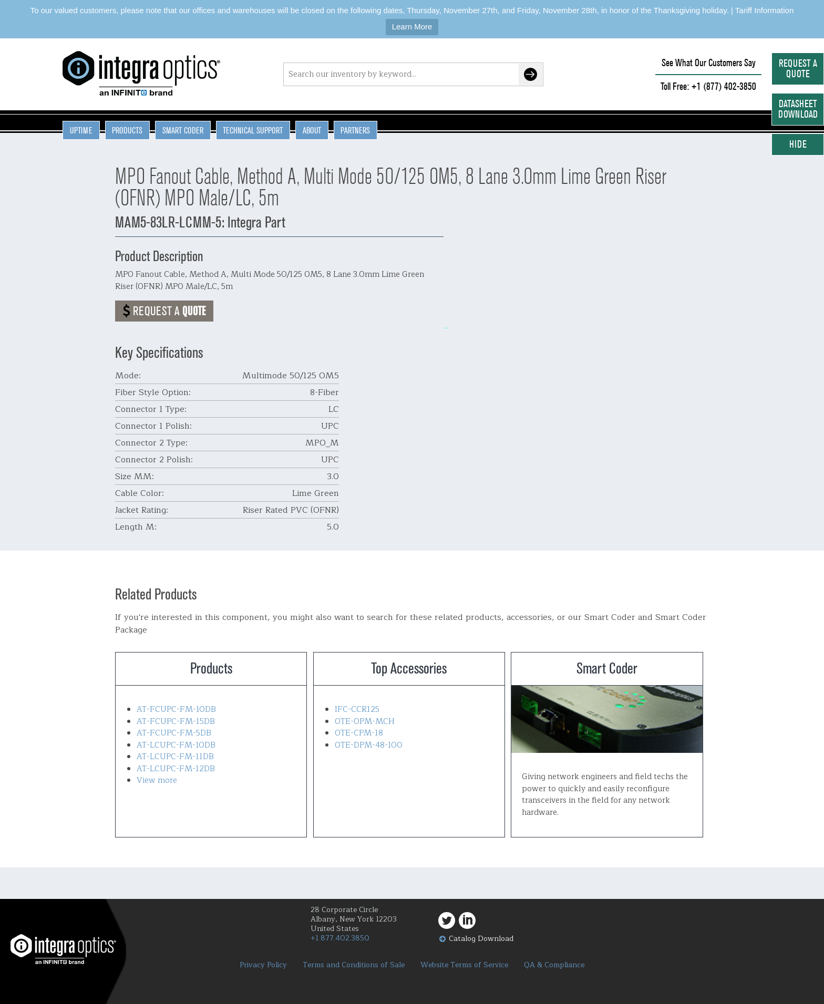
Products (127, 130)
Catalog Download (481, 939)
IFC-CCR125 (357, 709)
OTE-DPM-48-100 (369, 745)
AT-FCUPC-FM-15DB (176, 721)
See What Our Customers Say (709, 63)
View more (157, 780)
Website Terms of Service (464, 965)
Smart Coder (182, 130)
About (312, 130)
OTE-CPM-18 (359, 733)
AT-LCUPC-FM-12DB (176, 768)
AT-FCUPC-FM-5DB (174, 733)
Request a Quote (798, 68)
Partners (355, 130)
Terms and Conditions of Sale (354, 965)
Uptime (81, 130)
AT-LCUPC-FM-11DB (175, 756)
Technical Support (253, 130)
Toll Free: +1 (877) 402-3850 (708, 86)
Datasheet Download (798, 109)
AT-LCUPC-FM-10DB (176, 745)
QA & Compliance (554, 965)
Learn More (412, 26)
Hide (798, 144)
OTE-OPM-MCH (365, 721)
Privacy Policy (263, 965)
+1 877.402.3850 (340, 938)
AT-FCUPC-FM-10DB (176, 709)
